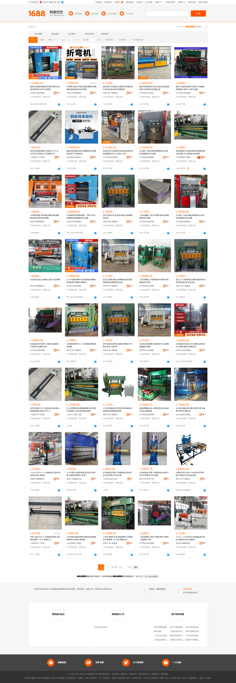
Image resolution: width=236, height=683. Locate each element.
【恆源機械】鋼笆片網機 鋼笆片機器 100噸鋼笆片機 (154, 538)
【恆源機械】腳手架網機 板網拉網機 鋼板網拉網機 (154, 216)
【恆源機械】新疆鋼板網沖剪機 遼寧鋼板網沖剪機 (154, 281)
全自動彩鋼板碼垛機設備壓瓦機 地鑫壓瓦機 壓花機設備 (190, 409)
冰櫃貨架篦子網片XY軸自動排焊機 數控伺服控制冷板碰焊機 (190, 474)
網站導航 (164, 674)
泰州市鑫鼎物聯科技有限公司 (165, 627)
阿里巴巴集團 (30, 678)
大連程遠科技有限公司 (179, 631)
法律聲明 (115, 674)
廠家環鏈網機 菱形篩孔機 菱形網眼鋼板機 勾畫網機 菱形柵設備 (154, 88)
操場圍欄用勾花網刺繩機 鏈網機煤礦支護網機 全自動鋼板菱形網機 (190, 152)
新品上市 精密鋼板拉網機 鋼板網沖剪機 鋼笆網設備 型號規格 (191, 281)
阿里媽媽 (121, 678)
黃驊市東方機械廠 (110, 93)
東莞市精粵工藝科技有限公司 (197, 631)
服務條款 (124, 674)
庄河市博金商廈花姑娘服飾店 (197, 635)
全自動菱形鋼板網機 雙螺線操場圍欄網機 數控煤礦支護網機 (81, 538)
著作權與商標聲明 (102, 674)
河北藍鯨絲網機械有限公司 (147, 157)
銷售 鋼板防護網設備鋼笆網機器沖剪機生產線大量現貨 (117, 345)
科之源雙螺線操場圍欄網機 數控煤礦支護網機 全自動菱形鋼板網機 (81, 409)
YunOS (146, 678)
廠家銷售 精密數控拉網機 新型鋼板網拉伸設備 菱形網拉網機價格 (118, 88)
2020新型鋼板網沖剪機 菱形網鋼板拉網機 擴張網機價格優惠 (117, 409)
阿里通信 (154, 678)
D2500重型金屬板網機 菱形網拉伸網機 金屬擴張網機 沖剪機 (81, 474)
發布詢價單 (187, 589)
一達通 (200, 678)
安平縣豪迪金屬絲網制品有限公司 (147, 93)
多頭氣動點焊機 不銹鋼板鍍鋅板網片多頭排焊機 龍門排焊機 (117, 474)
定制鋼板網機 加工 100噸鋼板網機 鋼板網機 (81, 345)
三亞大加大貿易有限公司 (164, 635)
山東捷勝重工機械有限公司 (184, 157)
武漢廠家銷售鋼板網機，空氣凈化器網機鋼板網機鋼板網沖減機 (81, 216)
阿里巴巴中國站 (58, 678)
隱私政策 (133, 674)
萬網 (162, 678)
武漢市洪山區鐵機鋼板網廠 (105, 627)
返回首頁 (139, 576)
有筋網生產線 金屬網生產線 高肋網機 (45, 280)
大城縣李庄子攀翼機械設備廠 (38, 157)
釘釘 (184, 678)
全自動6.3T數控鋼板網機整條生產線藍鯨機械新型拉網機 (153, 152)
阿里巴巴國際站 (43, 678)
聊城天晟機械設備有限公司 (75, 479)
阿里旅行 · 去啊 (109, 678)
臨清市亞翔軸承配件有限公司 (197, 640)
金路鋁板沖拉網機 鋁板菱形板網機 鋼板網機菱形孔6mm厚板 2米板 (118, 152)
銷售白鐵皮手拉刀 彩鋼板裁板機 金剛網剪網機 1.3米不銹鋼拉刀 (45, 538)
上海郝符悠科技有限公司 (111, 479)
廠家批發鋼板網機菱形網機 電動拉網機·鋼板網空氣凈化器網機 (44, 88)
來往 (179, 678)
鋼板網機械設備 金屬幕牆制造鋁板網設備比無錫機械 (154, 409)
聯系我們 (155, 674)
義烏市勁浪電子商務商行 (180, 635)
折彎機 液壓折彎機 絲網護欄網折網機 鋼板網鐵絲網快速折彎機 (81, 88)
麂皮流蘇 (157, 631)
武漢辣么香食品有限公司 (180, 640)
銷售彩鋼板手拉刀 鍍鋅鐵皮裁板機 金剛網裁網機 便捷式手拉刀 (45, 409)
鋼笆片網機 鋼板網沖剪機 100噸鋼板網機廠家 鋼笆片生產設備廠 (190, 88)
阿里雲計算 (136, 678)
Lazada (208, 678)
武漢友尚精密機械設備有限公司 (38, 93)
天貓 (86, 678)
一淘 (99, 678)
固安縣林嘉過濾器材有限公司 (75, 157)
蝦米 (128, 678)
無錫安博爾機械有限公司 (38, 222)
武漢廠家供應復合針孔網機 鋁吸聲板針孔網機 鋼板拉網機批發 (190, 345)
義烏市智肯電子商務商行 (147, 479)
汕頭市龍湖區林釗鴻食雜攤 (196, 627)
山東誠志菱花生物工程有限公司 (166, 640)
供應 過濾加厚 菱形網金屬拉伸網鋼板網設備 (118, 216)
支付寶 (172, 678)
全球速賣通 (71, 678)
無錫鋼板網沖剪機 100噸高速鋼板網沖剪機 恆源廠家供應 (44, 345)
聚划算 (93, 678)
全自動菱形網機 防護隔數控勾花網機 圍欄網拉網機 (154, 345)
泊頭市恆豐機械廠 (74, 93)
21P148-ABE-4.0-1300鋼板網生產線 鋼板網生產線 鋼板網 (45, 474)
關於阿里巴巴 (144, 674)
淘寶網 (80, 678)
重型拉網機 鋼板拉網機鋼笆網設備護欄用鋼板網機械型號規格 (117, 281)
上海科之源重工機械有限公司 (75, 415)
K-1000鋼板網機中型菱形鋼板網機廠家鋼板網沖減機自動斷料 (81, 281)
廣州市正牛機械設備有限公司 (184, 479)
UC (167, 678)
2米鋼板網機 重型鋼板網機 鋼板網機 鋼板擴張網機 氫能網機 (44, 216)
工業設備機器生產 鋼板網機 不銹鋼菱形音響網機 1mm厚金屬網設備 (118, 538)
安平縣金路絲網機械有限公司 (111, 157)
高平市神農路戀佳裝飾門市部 (181, 627)
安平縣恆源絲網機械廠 (184, 93)
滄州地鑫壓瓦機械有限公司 (184, 415)
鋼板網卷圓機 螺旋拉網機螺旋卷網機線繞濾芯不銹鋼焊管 (81, 152)
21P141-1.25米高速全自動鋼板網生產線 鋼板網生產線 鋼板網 (190, 538)
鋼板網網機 (160, 589)
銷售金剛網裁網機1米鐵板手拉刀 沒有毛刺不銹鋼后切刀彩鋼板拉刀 (44, 152)
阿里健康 (192, 678)
